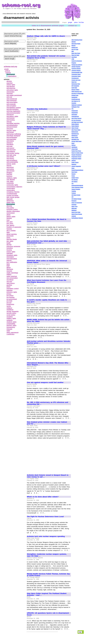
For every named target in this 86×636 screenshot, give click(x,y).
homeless (10, 248)
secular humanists (13, 311)
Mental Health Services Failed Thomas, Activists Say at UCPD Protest (48, 575)
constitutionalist (12, 193)
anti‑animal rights (12, 90)
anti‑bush (10, 93)
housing (9, 250)
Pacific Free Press (76, 151)
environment (11, 213)
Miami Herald (75, 128)
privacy (9, 294)
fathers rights (11, 216)
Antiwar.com (75, 47)
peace (8, 287)
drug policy (10, 208)
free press (10, 223)
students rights (11, 322)
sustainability (11, 324)
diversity (9, 206)
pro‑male (9, 301)
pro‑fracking (10, 297)
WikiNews (74, 210)
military (9, 274)
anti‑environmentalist (13, 113)
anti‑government (12, 127)
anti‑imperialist (11, 139)
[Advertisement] (45, 89)
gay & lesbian (11, 230)
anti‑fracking (11, 120)
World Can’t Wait (76, 212)
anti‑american (11, 88)
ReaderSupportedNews (77, 170)
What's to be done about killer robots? (42, 497)
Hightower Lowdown (77, 105)
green (8, 237)
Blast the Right (75, 55)
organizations (12, 76)
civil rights (10, 181)
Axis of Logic (75, 49)
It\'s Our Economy (76, 120)
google (70, 22)
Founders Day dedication (37, 109)
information (10, 257)
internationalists (12, 259)
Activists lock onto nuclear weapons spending (46, 536)
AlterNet (74, 41)
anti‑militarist (11, 151)
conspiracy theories (13, 192)
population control (13, 288)
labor (8, 264)
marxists (9, 271)
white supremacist (12, 332)
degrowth (10, 199)
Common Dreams (76, 68)
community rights (12, 185)
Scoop (73, 176)
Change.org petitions (77, 64)
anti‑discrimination (13, 109)
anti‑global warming (13, 123)
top (80, 632)
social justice (11, 315)
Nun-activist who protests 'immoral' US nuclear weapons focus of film (46, 57)
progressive (10, 304)
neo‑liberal (10, 280)
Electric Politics (75, 89)
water (8, 331)
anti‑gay (9, 121)
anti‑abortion (11, 86)
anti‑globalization (12, 125)
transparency (11, 327)
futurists (9, 229)
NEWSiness (74, 135)
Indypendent (75, 112)
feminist (9, 218)
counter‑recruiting (12, 195)
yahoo (76, 22)
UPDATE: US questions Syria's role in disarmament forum (48, 614)
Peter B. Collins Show (77, 153)
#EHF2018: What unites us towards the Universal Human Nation (47, 261)
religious (9, 308)
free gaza (10, 222)
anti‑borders (10, 92)
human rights (11, 252)
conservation (11, 188)
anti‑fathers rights (12, 116)
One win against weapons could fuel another (45, 382)
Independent (75, 110)
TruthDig (74, 191)
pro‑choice (10, 295)
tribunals (9, 329)
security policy (11, 313)
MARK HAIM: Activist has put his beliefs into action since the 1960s (48, 320)
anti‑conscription (12, 102)
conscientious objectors (14, 187)
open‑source (11, 283)
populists (10, 290)
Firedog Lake (75, 95)
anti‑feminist (11, 118)
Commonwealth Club (77, 72)
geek (8, 232)
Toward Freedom (76, 189)
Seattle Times (75, 177)
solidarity (10, 320)
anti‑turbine (10, 169)
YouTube (81, 22)
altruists (9, 81)
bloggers (9, 172)
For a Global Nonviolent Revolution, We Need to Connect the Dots (46, 220)
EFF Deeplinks (75, 86)
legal (8, 266)
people (6, 69)
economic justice (12, 209)
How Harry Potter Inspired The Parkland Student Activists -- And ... (46, 594)
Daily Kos (74, 82)
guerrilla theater (12, 239)
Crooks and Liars (76, 80)
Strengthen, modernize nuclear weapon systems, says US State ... (47, 555)
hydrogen (10, 253)
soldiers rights (11, 318)
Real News (74, 172)
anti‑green (10, 128)
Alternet (73, 45)
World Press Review (77, 214)
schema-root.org (10, 66)
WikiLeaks (74, 208)
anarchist (10, 83)
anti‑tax (9, 165)
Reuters (73, 174)
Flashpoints (74, 97)
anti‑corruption (11, 106)
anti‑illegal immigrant (13, 135)
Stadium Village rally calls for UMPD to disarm (46, 36)
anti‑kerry (10, 143)
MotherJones (75, 132)
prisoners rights (12, 292)
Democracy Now (76, 84)
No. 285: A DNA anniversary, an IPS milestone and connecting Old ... (47, 403)
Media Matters (75, 124)
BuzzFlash (74, 57)
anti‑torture (10, 167)
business (9, 176)
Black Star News (76, 53)
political (7, 71)
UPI (72, 197)
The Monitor (75, 179)
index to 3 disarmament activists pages (48, 25)
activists (8, 72)
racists (9, 306)
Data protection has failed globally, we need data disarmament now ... (47, 242)
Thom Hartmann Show (77, 187)
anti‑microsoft (11, 150)
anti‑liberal (10, 144)
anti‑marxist (10, 148)
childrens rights (12, 178)
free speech (10, 225)
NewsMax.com (75, 139)
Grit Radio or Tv (76, 101)
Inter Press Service (76, 118)
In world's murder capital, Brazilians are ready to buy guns (47, 301)
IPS (72, 109)
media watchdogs (12, 273)
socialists (10, 317)
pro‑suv (9, 302)
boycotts (9, 174)
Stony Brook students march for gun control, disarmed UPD (45, 147)
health (9, 243)
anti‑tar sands (11, 164)
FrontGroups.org (76, 99)
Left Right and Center (77, 122)
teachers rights (11, 325)
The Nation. (74, 181)
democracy (10, 200)
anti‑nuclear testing (13, 153)
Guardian (74, 103)
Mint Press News (76, 130)
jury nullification (12, 262)
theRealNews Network (77, 218)
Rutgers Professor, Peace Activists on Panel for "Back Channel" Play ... (46, 128)
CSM (73, 59)
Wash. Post (74, 206)
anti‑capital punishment (14, 95)
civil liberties (11, 179)
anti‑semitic (10, 157)
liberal (9, 267)
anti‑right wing (11, 155)
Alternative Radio (76, 43)
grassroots (10, 236)
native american (12, 276)
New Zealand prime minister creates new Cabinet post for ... (47, 423)
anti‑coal (9, 97)
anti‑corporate (11, 104)
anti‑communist (12, 100)
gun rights (10, 241)
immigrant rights (12, 255)
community (10, 183)
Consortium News (76, 74)
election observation (13, 211)
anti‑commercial (12, 99)
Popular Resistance (76, 155)
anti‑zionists (10, 171)
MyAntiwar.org (75, 133)
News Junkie (75, 137)
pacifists (9, 285)
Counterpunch (75, 78)
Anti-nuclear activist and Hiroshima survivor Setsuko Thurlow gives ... (48, 342)
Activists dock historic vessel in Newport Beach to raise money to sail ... (47, 476)
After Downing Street (77, 40)
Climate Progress (76, 66)
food (8, 220)
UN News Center (76, 195)
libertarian (10, 269)
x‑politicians (10, 334)
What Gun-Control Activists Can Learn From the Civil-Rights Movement (46, 281)
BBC (73, 51)
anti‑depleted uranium (14, 107)
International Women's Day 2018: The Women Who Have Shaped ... (47, 364)
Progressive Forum (76, 156)
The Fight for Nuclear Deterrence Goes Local (45, 516)
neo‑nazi (9, 281)
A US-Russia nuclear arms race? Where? (43, 166)
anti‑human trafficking (14, 134)
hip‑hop (9, 244)
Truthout (74, 193)
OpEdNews (74, 147)
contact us (72, 25)
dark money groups (13, 197)
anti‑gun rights (11, 130)
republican (10, 309)
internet (9, 260)
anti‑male (10, 146)
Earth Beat (74, 87)
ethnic (9, 215)
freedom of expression (14, 227)
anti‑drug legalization (13, 111)
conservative (11, 190)
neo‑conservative (12, 278)
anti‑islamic (10, 141)
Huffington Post (75, 107)
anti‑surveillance (12, 160)
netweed (74, 216)
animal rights (11, 85)
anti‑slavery (10, 158)
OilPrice (73, 145)
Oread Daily (75, 149)
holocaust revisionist (13, 246)
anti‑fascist (10, 114)
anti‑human (10, 132)
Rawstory (74, 164)
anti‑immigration (12, 137)
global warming (12, 234)
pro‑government (12, 299)
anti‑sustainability (12, 162)
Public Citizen (75, 162)
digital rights (11, 202)
